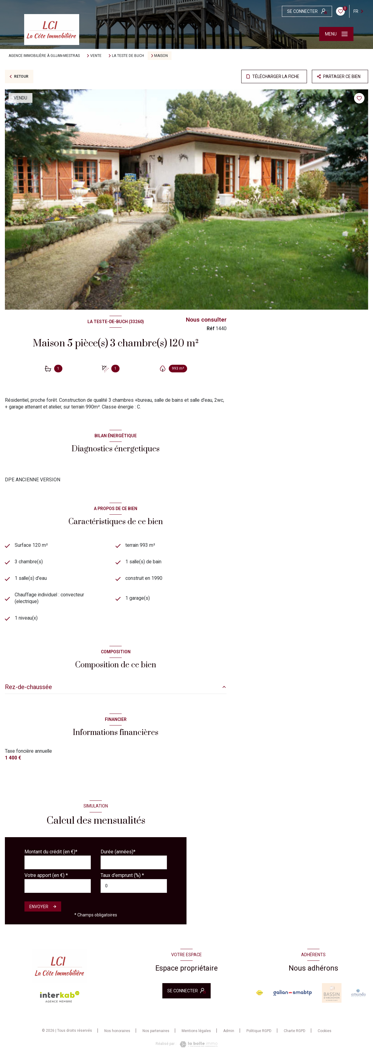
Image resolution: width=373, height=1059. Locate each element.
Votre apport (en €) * (46, 875)
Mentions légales (196, 1031)
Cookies (324, 1031)
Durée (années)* (118, 852)
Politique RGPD (258, 1031)
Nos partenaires (155, 1031)
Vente (96, 56)
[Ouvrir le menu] (336, 34)
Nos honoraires (117, 1031)
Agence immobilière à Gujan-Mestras (44, 56)
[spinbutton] (134, 886)
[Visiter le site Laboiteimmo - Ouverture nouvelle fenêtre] (196, 1044)
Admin (228, 1031)
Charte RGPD (294, 1031)
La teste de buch (128, 56)
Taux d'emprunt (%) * (122, 875)
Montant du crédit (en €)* (50, 852)
